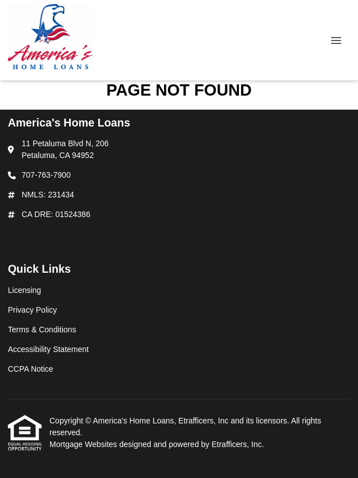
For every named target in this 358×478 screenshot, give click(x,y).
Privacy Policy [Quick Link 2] (32, 309)
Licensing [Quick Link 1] (24, 290)
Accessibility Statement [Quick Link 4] (48, 349)
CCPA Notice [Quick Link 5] (30, 368)
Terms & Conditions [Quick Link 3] (42, 329)
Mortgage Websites (84, 444)
